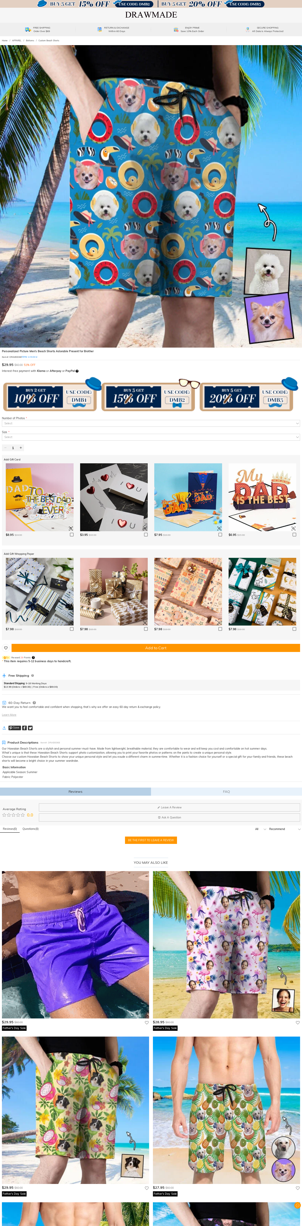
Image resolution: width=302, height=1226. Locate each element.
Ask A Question (169, 817)
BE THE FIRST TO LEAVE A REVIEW (151, 840)
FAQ (226, 791)
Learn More (9, 715)
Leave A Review (169, 807)
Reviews (75, 791)
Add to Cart (155, 647)
